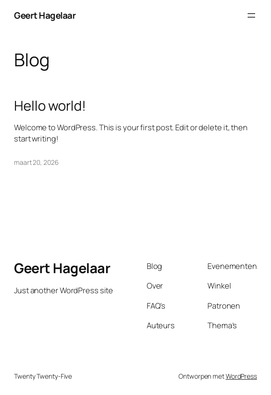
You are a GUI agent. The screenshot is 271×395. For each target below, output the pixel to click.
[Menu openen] (251, 15)
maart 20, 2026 (36, 162)
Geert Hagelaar (45, 15)
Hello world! (50, 105)
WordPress (241, 376)
